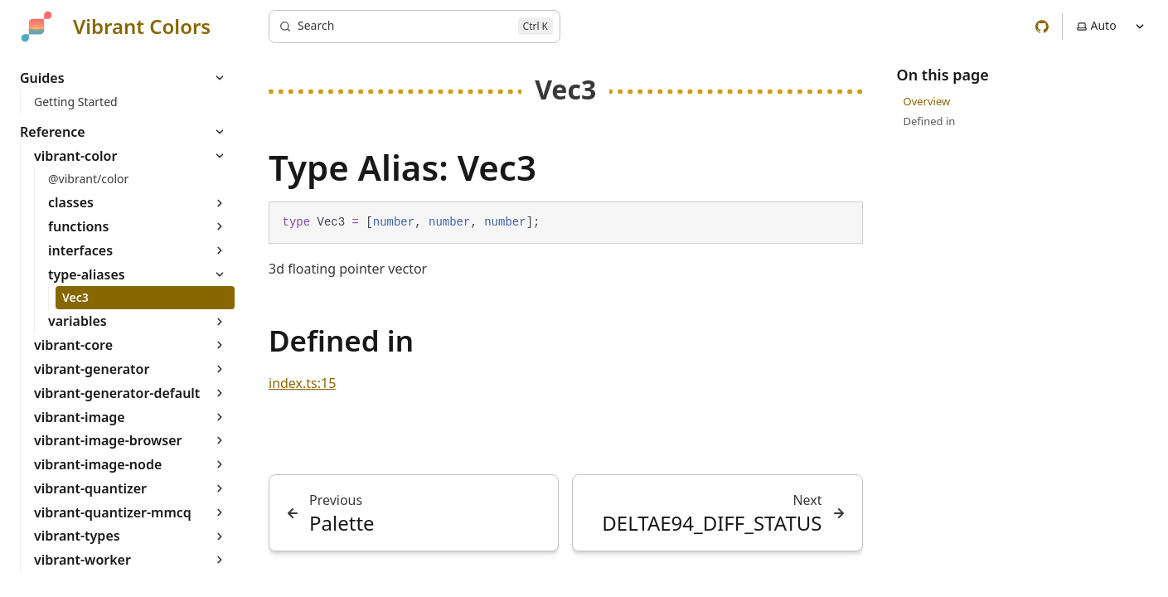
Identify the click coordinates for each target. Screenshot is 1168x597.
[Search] (414, 26)
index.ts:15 (302, 383)
